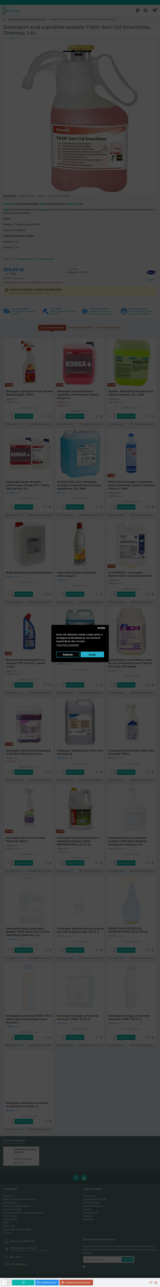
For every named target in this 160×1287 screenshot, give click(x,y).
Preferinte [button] (68, 654)
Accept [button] (92, 654)
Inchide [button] (101, 628)
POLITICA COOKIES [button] (68, 645)
